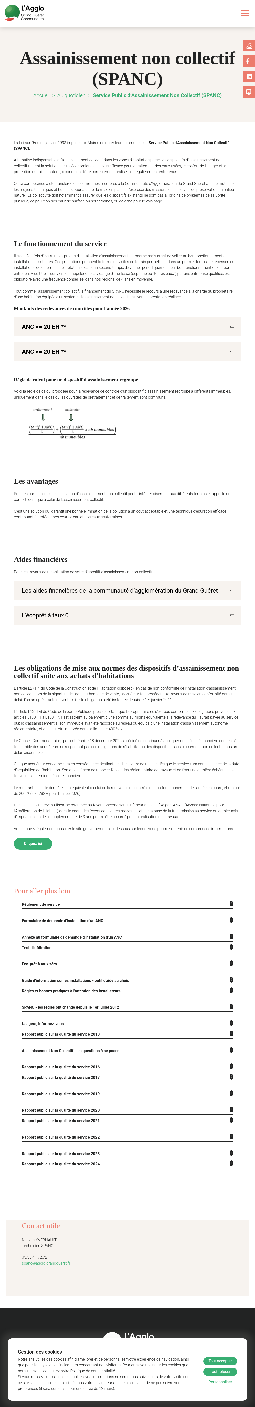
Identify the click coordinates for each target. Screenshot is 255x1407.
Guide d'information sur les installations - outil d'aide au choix (74, 968)
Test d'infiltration (36, 935)
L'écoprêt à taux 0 (43, 608)
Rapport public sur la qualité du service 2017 (59, 1065)
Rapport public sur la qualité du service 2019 (59, 1081)
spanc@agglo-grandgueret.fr (44, 1251)
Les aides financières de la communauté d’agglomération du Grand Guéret (111, 584)
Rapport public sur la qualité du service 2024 (59, 1151)
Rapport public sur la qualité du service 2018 (59, 1021)
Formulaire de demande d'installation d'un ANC (62, 908)
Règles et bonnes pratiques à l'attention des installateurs (68, 978)
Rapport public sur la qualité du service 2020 (59, 1098)
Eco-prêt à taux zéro (39, 951)
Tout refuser (220, 1371)
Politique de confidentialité (64, 1371)
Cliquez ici (33, 831)
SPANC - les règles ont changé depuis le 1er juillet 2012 (67, 995)
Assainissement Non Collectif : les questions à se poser (66, 1038)
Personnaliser (220, 1382)
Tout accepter (220, 1361)
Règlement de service (39, 892)
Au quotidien (73, 95)
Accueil (45, 95)
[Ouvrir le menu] (244, 13)
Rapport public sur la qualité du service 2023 (59, 1141)
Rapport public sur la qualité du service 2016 (59, 1054)
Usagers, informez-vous (41, 1011)
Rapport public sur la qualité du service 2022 (59, 1124)
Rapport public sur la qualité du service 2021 (59, 1108)
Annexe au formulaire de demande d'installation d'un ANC (71, 924)
